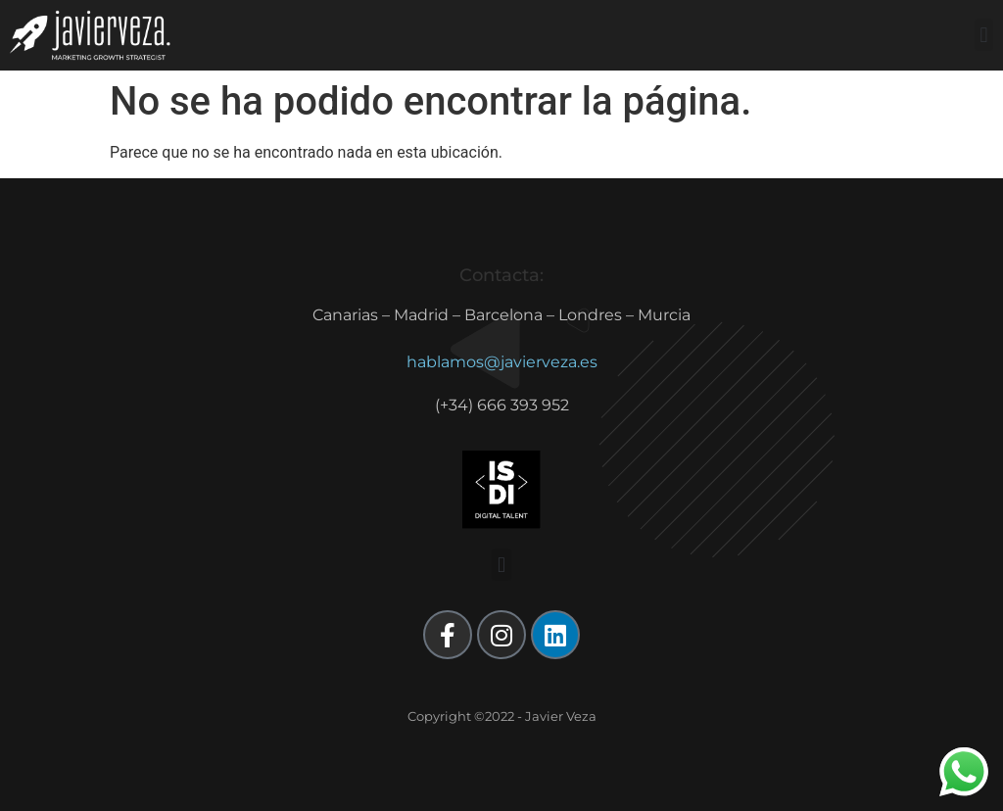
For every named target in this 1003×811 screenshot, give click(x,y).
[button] (984, 35)
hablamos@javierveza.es (501, 362)
